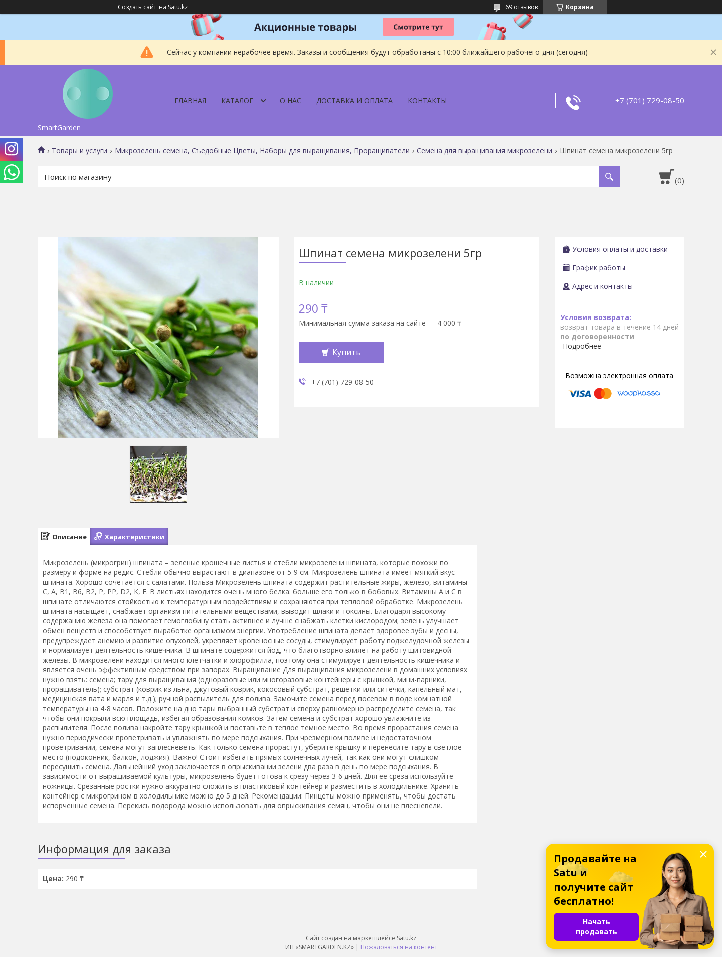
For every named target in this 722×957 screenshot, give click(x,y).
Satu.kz (406, 938)
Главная (190, 100)
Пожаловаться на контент (398, 947)
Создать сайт (137, 7)
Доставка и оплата (354, 100)
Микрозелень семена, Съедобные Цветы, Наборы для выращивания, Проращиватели (262, 150)
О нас (290, 100)
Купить (346, 352)
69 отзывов (521, 7)
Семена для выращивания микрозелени (484, 150)
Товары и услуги (79, 150)
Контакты (427, 100)
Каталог (237, 100)
